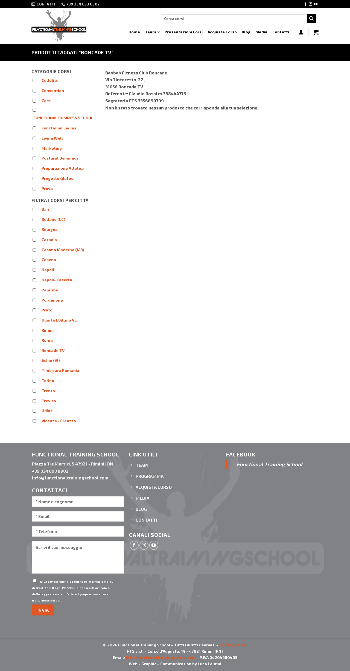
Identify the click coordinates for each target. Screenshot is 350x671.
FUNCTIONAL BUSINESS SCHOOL (63, 117)
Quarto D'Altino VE (59, 320)
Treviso (49, 400)
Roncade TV (53, 350)
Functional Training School (269, 464)
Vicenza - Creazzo (59, 420)
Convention (53, 90)
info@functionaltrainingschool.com (161, 657)
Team (152, 32)
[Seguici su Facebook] (305, 4)
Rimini (48, 330)
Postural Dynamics (60, 158)
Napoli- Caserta (57, 279)
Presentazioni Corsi (184, 32)
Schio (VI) (51, 360)
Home (134, 32)
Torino (48, 380)
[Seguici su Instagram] (310, 4)
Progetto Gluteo (58, 178)
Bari (45, 209)
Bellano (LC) (53, 219)
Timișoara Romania (60, 370)
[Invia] (311, 19)
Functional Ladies (59, 128)
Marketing (52, 148)
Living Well (52, 138)
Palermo (50, 290)
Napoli (48, 269)
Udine (47, 410)
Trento (48, 390)
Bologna (50, 229)
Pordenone (52, 300)
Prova (47, 188)
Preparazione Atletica (63, 168)
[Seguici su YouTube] (315, 4)
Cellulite (50, 80)
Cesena (49, 259)
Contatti (280, 32)
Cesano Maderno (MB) (63, 249)
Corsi (46, 100)
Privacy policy (232, 645)
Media (261, 32)
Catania (49, 239)
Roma (47, 340)
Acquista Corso (222, 32)
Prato (47, 310)
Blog (246, 32)
